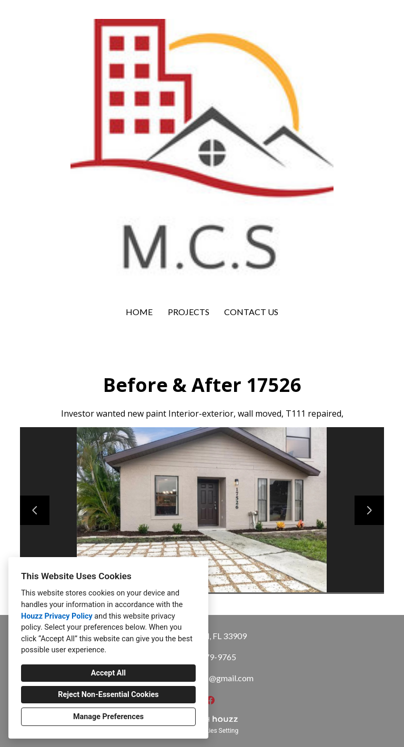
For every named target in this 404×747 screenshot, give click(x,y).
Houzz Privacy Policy (57, 616)
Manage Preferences (108, 716)
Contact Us (251, 312)
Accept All (108, 673)
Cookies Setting (217, 730)
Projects (188, 312)
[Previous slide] (34, 510)
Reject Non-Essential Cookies (108, 694)
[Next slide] (369, 510)
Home (139, 312)
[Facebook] (210, 700)
